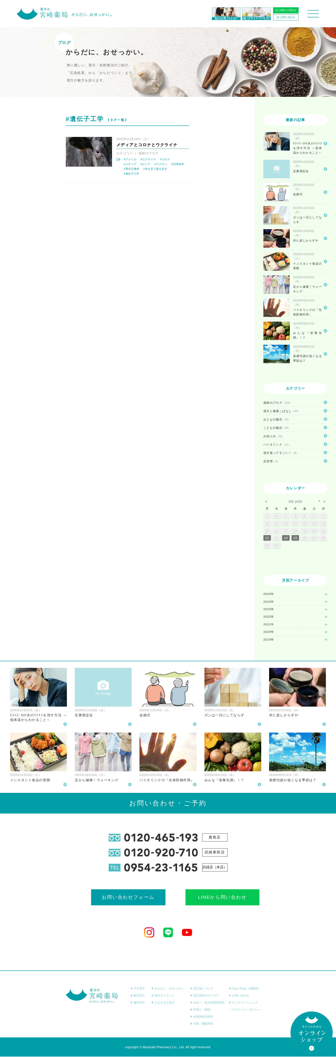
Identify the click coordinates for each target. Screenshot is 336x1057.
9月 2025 (295, 501)
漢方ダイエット (163, 996)
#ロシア (146, 164)
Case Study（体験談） (245, 989)
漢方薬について (201, 989)
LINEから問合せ (285, 10)
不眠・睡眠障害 (201, 1024)
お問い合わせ (286, 17)
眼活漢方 (138, 996)
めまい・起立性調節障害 (207, 1003)
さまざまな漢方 (163, 1003)
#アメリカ (130, 159)
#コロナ (165, 159)
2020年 (268, 631)
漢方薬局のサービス (204, 996)
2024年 (268, 601)
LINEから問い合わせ (206, 897)
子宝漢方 (138, 989)
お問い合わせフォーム (129, 897)
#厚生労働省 (131, 168)
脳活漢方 (138, 1003)
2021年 (268, 624)
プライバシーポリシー (245, 1010)
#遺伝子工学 (131, 173)
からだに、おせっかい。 (169, 989)
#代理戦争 (177, 164)
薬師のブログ (148, 153)
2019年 (268, 639)
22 (267, 538)
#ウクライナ (148, 159)
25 (295, 538)
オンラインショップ (243, 1003)
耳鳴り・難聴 (200, 1010)
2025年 (268, 594)
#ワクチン (160, 164)
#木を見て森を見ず (155, 168)
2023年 (268, 609)
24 (286, 538)
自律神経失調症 (201, 1017)
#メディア (130, 164)
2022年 (268, 616)
